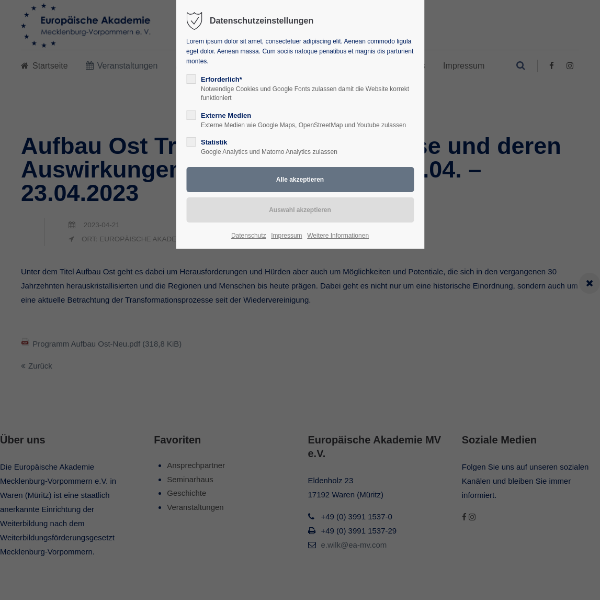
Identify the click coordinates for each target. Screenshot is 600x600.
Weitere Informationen (338, 235)
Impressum (286, 235)
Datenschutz (248, 235)
